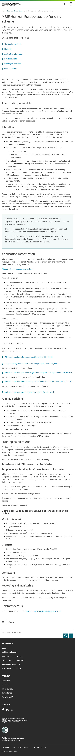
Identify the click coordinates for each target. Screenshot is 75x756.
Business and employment (12, 656)
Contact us (6, 681)
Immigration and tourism (11, 664)
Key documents (10, 59)
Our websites (7, 693)
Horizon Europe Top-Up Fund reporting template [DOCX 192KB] (28, 392)
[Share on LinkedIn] (30, 622)
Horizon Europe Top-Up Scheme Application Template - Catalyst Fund (37, 382)
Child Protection (39, 747)
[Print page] (3, 622)
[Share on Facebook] (21, 622)
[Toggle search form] (64, 4)
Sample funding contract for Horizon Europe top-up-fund (32, 364)
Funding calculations (12, 64)
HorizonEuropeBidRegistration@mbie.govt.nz (43, 611)
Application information (13, 54)
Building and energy (10, 652)
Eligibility (8, 49)
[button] (71, 635)
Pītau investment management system (17, 269)
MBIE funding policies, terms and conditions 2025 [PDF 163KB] (27, 357)
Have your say (7, 689)
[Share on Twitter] (25, 622)
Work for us (6, 697)
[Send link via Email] (16, 622)
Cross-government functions (13, 660)
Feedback (5, 685)
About (4, 648)
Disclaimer (17, 747)
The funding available (13, 44)
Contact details (10, 69)
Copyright (5, 747)
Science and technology (14, 11)
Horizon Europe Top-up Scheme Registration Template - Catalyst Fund (38, 373)
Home (3, 11)
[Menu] (71, 4)
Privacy (27, 747)
